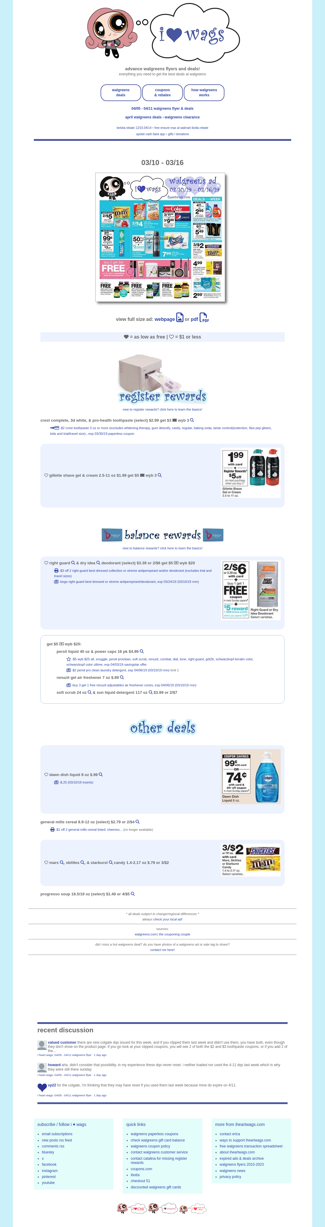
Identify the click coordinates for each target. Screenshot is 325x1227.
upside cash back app (150, 134)
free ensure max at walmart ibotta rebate (181, 127)
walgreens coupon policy (150, 1146)
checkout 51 (140, 1181)
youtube (48, 1183)
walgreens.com (146, 934)
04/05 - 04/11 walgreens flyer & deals (162, 108)
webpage (169, 319)
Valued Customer (62, 1042)
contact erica (230, 1134)
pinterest (49, 1177)
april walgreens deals (144, 117)
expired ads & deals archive (242, 1158)
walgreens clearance (182, 117)
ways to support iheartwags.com (245, 1140)
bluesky (48, 1152)
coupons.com (141, 1169)
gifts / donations (178, 134)
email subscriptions (57, 1134)
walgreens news (232, 1171)
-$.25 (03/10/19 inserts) (73, 782)
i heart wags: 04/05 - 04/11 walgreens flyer (64, 1055)
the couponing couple (174, 934)
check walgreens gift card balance (158, 1140)
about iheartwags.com (237, 1152)
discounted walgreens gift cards (156, 1187)
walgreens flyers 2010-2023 (242, 1164)
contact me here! (162, 950)
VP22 (52, 1085)
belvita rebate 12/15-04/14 (134, 127)
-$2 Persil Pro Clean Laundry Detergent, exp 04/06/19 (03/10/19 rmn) (118, 670)
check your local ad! (167, 919)
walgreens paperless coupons (154, 1134)
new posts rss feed (57, 1140)
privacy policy (230, 1177)
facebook (49, 1164)
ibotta (135, 1175)
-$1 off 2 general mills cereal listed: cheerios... (86, 829)
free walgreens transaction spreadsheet (251, 1146)
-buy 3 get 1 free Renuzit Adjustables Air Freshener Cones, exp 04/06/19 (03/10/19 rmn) (131, 685)
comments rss (53, 1146)
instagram (50, 1171)
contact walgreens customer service (159, 1152)
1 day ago (100, 1055)
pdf (200, 319)
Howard (54, 1065)
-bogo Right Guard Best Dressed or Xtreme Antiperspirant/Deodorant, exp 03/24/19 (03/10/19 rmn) (126, 581)
